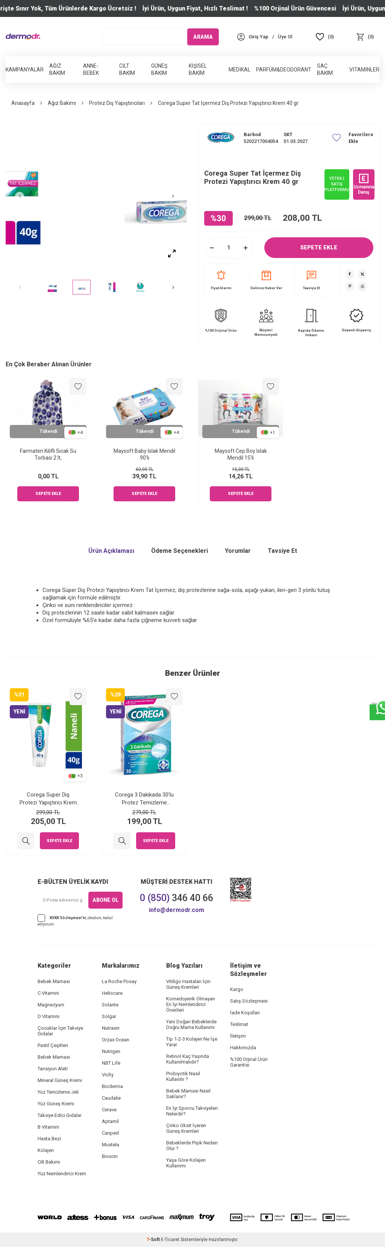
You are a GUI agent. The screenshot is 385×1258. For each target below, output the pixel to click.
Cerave (109, 1109)
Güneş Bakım (159, 69)
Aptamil (110, 1121)
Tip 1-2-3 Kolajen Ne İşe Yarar (191, 1041)
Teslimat (239, 1024)
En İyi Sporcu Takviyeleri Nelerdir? (192, 1111)
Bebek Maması (54, 981)
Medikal (239, 70)
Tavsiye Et (311, 280)
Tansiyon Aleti (53, 1068)
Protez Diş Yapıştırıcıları (117, 103)
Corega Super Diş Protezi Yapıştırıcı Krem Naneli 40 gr (48, 798)
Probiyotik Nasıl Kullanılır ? (183, 1076)
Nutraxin (111, 1028)
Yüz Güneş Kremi (56, 1103)
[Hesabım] (258, 36)
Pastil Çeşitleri (53, 1045)
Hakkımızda (243, 1047)
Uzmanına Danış (363, 184)
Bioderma (112, 1086)
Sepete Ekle (319, 247)
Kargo (236, 989)
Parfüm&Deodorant (283, 70)
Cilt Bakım (127, 69)
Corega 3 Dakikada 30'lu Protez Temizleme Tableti (144, 798)
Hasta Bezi (49, 1138)
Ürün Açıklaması (111, 550)
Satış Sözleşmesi (249, 1001)
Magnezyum (51, 1005)
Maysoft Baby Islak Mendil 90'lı (144, 454)
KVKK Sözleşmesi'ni (68, 918)
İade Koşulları (245, 1012)
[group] (96, 196)
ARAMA (203, 36)
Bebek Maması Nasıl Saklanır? (188, 1093)
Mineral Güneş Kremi (60, 1080)
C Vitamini (48, 993)
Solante (110, 1005)
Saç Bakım (325, 69)
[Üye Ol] (285, 36)
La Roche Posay (119, 981)
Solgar (109, 1016)
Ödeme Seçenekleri (179, 550)
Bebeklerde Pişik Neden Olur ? (192, 1145)
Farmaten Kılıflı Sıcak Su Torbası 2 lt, (48, 454)
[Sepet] (364, 36)
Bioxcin (110, 1156)
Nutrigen (111, 1051)
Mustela (110, 1144)
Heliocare (112, 993)
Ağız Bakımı (62, 103)
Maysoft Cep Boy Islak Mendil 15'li (241, 454)
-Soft (154, 1239)
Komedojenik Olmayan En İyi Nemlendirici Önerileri (190, 1004)
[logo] (23, 36)
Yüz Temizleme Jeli (58, 1092)
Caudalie (111, 1098)
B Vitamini (48, 1127)
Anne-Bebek (91, 69)
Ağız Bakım (57, 69)
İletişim (238, 1036)
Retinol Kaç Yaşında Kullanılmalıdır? (187, 1059)
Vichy (108, 1074)
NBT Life (111, 1063)
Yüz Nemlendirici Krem (62, 1173)
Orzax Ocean (115, 1040)
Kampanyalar (25, 70)
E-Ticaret (170, 1239)
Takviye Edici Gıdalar (60, 1115)
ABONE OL (105, 900)
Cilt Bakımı (49, 1162)
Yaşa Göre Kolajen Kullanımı (186, 1162)
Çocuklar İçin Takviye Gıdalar (60, 1030)
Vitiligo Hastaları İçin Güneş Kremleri (188, 984)
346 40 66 (176, 897)
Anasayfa (23, 103)
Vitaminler (364, 70)
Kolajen (46, 1150)
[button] (24, 196)
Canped (110, 1133)
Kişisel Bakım (198, 69)
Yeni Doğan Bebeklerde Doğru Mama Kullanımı (191, 1024)
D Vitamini (48, 1016)
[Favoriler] (325, 36)
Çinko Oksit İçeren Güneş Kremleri (186, 1128)
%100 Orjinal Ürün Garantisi (249, 1062)
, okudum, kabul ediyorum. (75, 920)
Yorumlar (238, 550)
